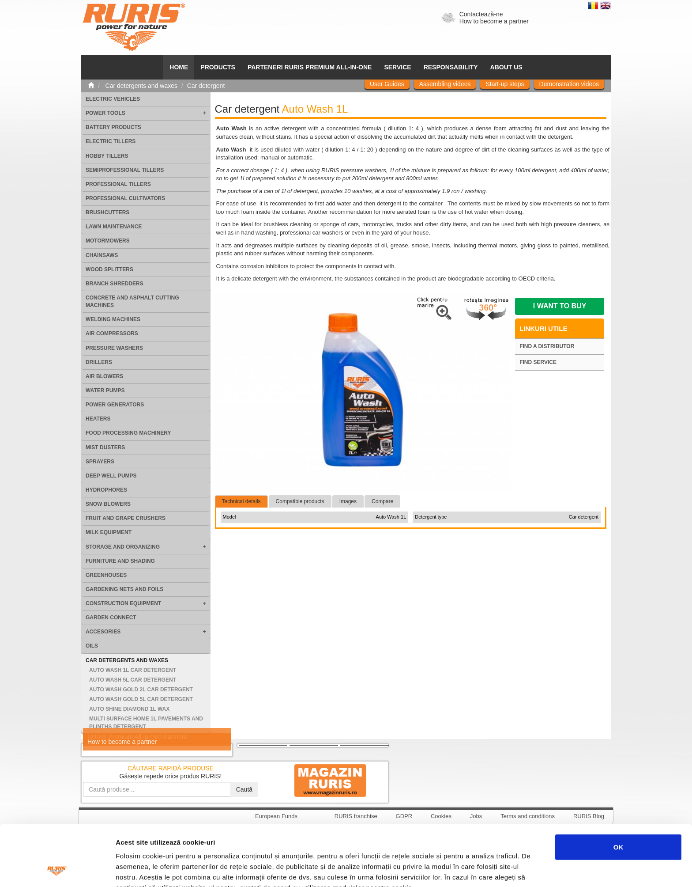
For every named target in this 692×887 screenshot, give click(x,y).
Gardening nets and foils (124, 589)
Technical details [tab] (241, 501)
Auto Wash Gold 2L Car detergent (141, 689)
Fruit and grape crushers (125, 518)
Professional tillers (118, 184)
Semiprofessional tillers (125, 170)
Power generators (115, 405)
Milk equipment (109, 532)
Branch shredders (114, 284)
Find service (538, 362)
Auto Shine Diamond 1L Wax (129, 709)
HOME (178, 67)
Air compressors (112, 333)
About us (506, 67)
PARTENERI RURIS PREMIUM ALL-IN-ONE (310, 67)
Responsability (451, 67)
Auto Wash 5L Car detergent (132, 680)
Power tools (105, 113)
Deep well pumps (111, 476)
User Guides (387, 83)
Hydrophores (106, 490)
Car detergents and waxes (127, 660)
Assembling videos (445, 83)
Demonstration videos (569, 83)
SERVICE (397, 67)
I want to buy (560, 306)
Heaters (98, 419)
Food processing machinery (128, 433)
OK (618, 789)
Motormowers (108, 241)
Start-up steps (504, 83)
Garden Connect (111, 617)
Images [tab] (348, 501)
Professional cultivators (125, 198)
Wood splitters (109, 269)
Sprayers (100, 462)
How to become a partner (494, 21)
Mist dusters (105, 447)
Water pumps (105, 390)
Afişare (441, 869)
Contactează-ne (481, 14)
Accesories (103, 632)
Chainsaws (102, 255)
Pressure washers (114, 348)
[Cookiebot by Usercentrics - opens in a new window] (57, 869)
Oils (92, 646)
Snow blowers (108, 504)
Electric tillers (110, 141)
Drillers (99, 362)
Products (217, 67)
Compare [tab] (382, 501)
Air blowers (104, 376)
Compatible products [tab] (300, 501)
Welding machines (113, 319)
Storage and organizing (123, 547)
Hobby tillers (107, 156)
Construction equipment (123, 603)
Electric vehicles (113, 99)
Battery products (113, 127)
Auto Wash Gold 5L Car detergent (141, 699)
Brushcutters (107, 212)
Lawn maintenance (114, 227)
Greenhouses (106, 575)
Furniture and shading (120, 561)
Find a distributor (546, 346)
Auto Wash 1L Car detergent (132, 670)
